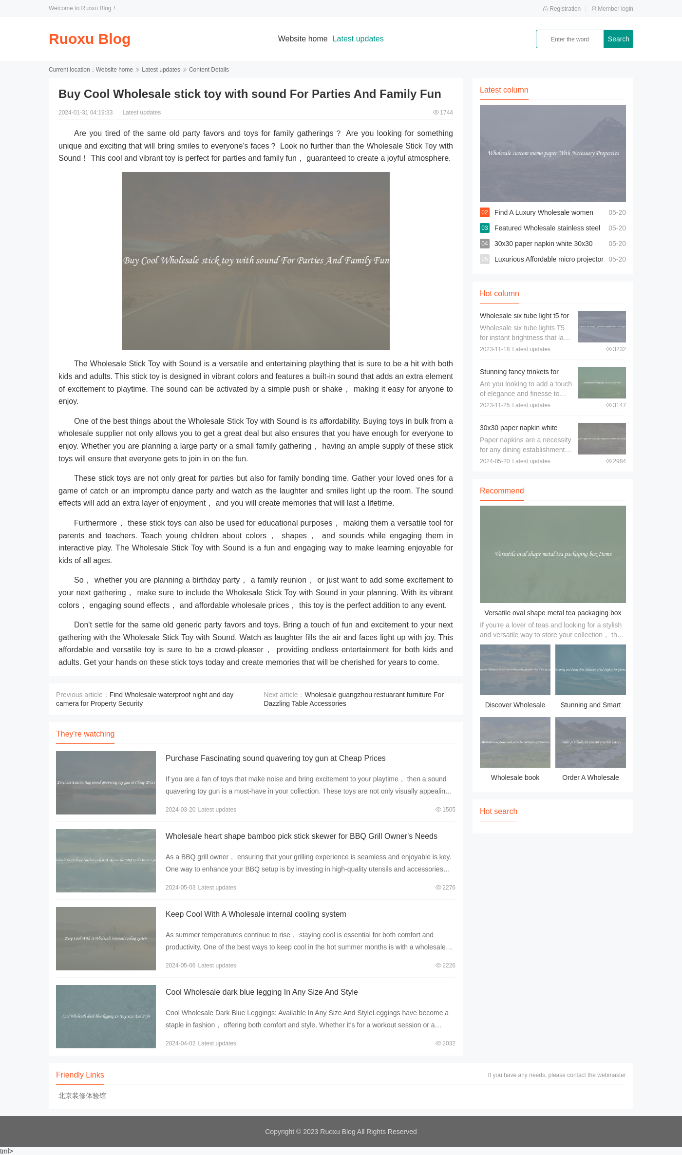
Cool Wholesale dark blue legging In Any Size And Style (262, 992)
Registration (562, 8)
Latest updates (358, 39)
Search (618, 39)
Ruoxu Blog (90, 39)
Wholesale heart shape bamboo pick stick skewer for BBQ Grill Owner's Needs (301, 836)
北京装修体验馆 (82, 1095)
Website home (303, 39)
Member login (612, 8)
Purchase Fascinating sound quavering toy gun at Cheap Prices (276, 758)
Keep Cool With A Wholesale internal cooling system (256, 914)
